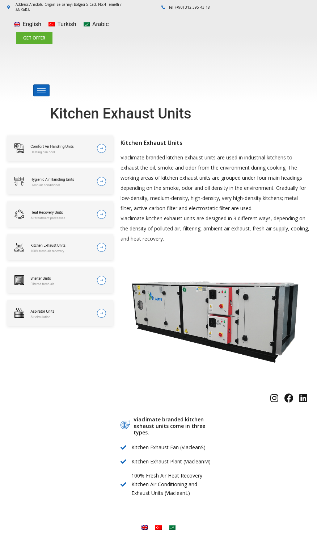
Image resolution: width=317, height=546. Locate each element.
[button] (34, 38)
